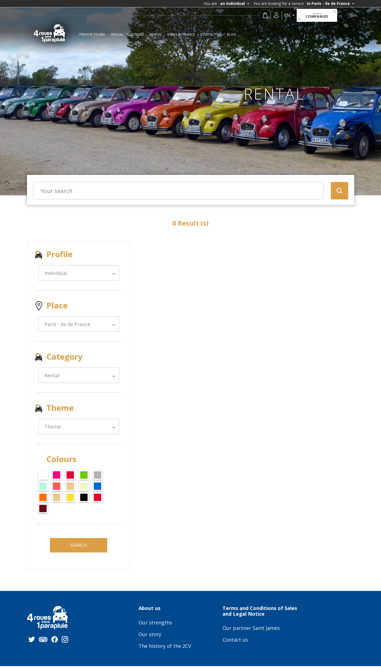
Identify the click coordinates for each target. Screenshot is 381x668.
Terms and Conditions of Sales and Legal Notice (260, 613)
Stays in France (181, 34)
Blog (231, 34)
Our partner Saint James (251, 630)
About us (149, 611)
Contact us (210, 34)
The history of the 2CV (165, 648)
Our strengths (155, 625)
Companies (319, 15)
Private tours (92, 34)
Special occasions (127, 34)
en (289, 15)
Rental (155, 34)
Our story (150, 637)
